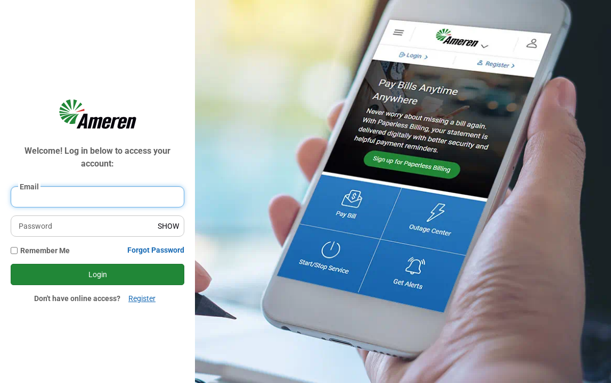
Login (97, 274)
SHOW (168, 226)
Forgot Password (155, 250)
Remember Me (45, 250)
